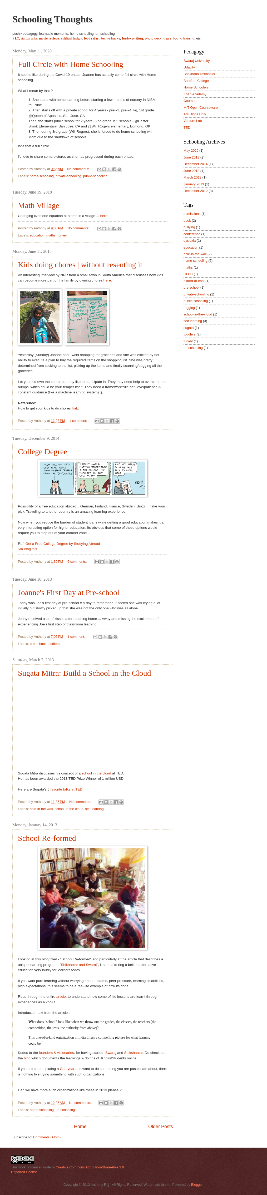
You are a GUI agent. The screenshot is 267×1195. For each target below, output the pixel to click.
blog (27, 1058)
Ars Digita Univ (195, 114)
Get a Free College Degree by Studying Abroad (63, 544)
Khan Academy (195, 94)
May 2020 (191, 150)
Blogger (197, 1185)
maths (51, 235)
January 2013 (194, 184)
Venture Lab (193, 121)
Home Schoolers (196, 87)
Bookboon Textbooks (199, 74)
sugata (189, 328)
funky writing (132, 38)
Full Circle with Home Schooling (70, 64)
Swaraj (110, 1053)
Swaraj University (197, 61)
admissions (192, 214)
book (187, 221)
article (61, 997)
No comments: (78, 169)
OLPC (188, 274)
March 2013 (192, 177)
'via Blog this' (28, 549)
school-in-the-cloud (69, 809)
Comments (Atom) (47, 1137)
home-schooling (42, 176)
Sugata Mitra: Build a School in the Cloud (84, 673)
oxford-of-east (194, 281)
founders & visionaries (56, 1053)
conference (192, 234)
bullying (189, 227)
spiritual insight (71, 38)
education (37, 235)
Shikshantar (133, 1053)
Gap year (67, 1069)
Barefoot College (196, 81)
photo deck (153, 38)
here (103, 216)
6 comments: (77, 562)
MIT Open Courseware (201, 108)
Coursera (190, 101)
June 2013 (191, 171)
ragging (189, 308)
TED (187, 128)
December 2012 (196, 191)
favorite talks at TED (66, 789)
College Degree (42, 451)
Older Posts (160, 1126)
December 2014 (196, 164)
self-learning (94, 809)
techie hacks (110, 38)
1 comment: (78, 421)
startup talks (29, 38)
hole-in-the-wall (41, 809)
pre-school (38, 644)
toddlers (53, 644)
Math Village (38, 205)
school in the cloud (96, 773)
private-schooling (68, 176)
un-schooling (65, 1110)
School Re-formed (47, 838)
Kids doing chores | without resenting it (80, 264)
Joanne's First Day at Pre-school (68, 592)
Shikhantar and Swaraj (79, 965)
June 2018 (191, 157)
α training (187, 38)
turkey (62, 235)
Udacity (189, 67)
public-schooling (95, 176)
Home (80, 1126)
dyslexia (190, 241)
